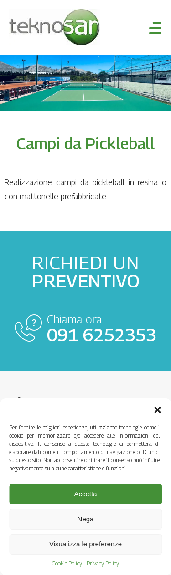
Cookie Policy (67, 563)
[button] (157, 409)
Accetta (85, 494)
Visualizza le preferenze (85, 544)
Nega (86, 519)
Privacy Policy (103, 563)
